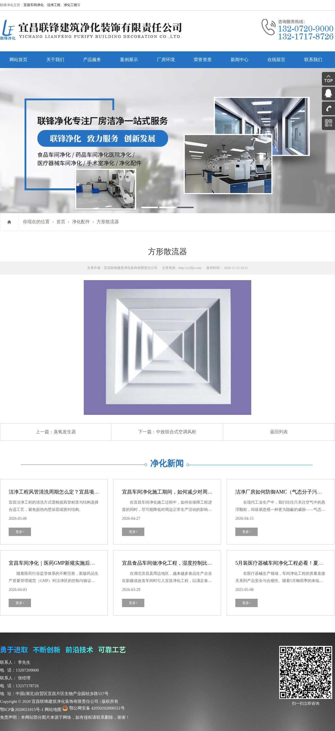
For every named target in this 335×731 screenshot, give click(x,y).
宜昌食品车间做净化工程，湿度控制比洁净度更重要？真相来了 (192, 563)
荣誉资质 (203, 59)
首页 (60, 221)
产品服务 (92, 59)
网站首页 (18, 59)
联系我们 (313, 59)
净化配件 (81, 221)
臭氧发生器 (65, 431)
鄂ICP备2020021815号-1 (22, 709)
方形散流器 (108, 221)
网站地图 (53, 709)
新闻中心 (239, 59)
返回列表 (279, 431)
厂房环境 (166, 59)
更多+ (20, 532)
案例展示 (129, 59)
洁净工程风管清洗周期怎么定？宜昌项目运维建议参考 (69, 492)
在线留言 (276, 59)
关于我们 (55, 59)
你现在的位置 (36, 221)
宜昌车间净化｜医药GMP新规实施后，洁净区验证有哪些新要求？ (82, 563)
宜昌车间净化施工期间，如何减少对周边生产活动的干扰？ (187, 492)
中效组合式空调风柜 (176, 431)
